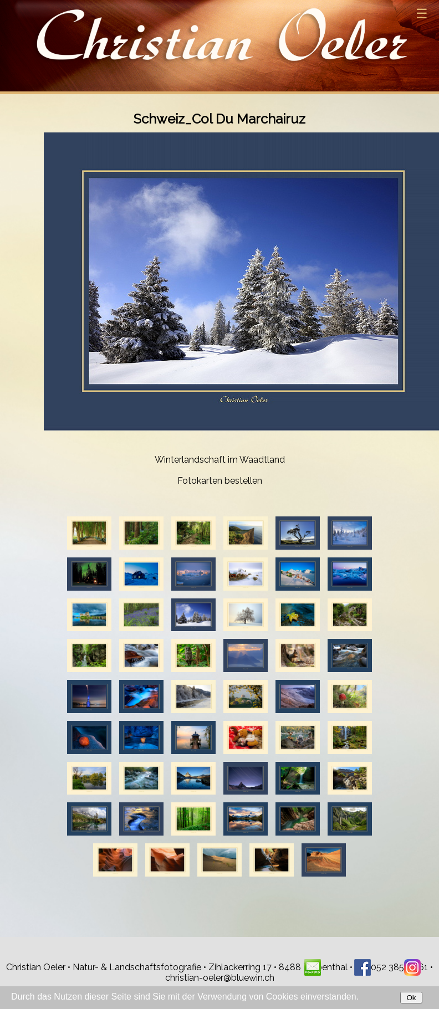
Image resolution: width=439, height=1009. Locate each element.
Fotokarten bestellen (219, 480)
